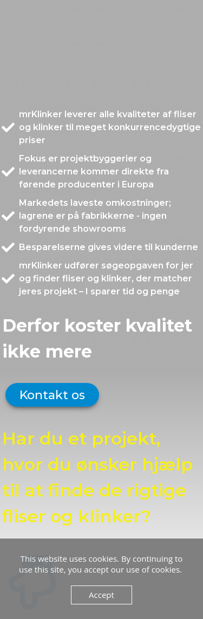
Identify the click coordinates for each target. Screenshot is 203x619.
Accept (101, 594)
